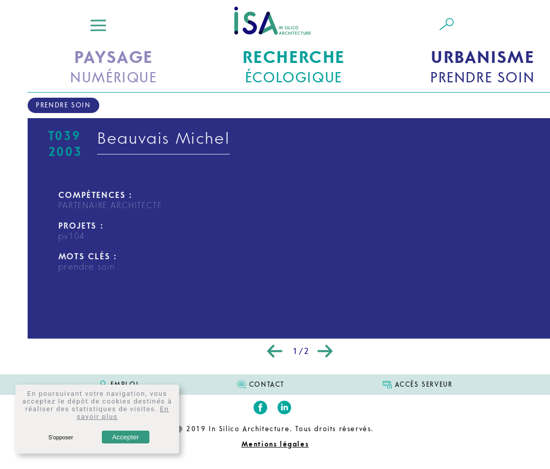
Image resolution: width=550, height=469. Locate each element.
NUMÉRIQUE (113, 66)
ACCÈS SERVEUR (424, 385)
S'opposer (60, 437)
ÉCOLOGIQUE (294, 66)
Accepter (125, 437)
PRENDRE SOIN (482, 66)
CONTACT (266, 385)
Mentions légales (275, 444)
